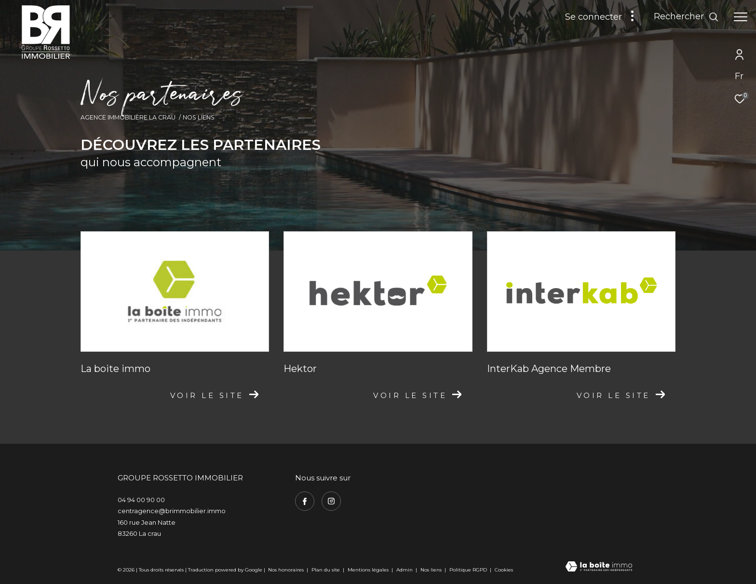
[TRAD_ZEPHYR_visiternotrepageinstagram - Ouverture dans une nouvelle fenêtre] (331, 501)
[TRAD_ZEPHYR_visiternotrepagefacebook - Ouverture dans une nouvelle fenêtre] (304, 501)
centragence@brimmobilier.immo (172, 511)
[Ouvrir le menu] (740, 17)
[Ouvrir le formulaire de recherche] (686, 17)
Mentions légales (369, 570)
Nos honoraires (286, 570)
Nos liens (431, 570)
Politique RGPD (468, 570)
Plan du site (326, 570)
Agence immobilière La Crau (128, 117)
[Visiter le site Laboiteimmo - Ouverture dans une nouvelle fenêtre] (598, 567)
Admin (405, 570)
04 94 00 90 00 (141, 500)
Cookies (504, 570)
